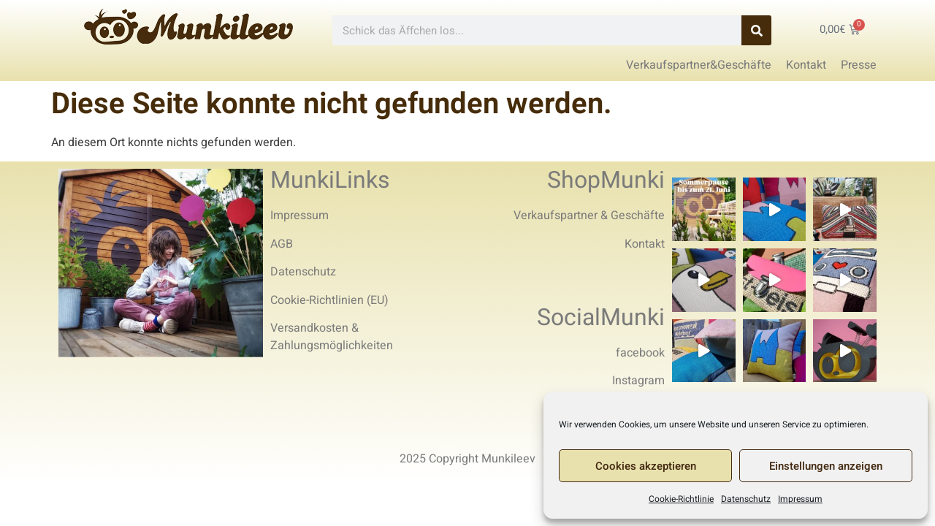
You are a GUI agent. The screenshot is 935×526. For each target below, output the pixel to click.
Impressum (800, 499)
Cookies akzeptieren (645, 466)
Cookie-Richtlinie (681, 499)
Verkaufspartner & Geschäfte (589, 215)
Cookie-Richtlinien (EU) (329, 300)
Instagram (638, 380)
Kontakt (645, 244)
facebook (640, 353)
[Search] (756, 30)
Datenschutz (746, 499)
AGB (281, 244)
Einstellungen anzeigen (825, 466)
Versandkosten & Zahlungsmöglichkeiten (331, 336)
